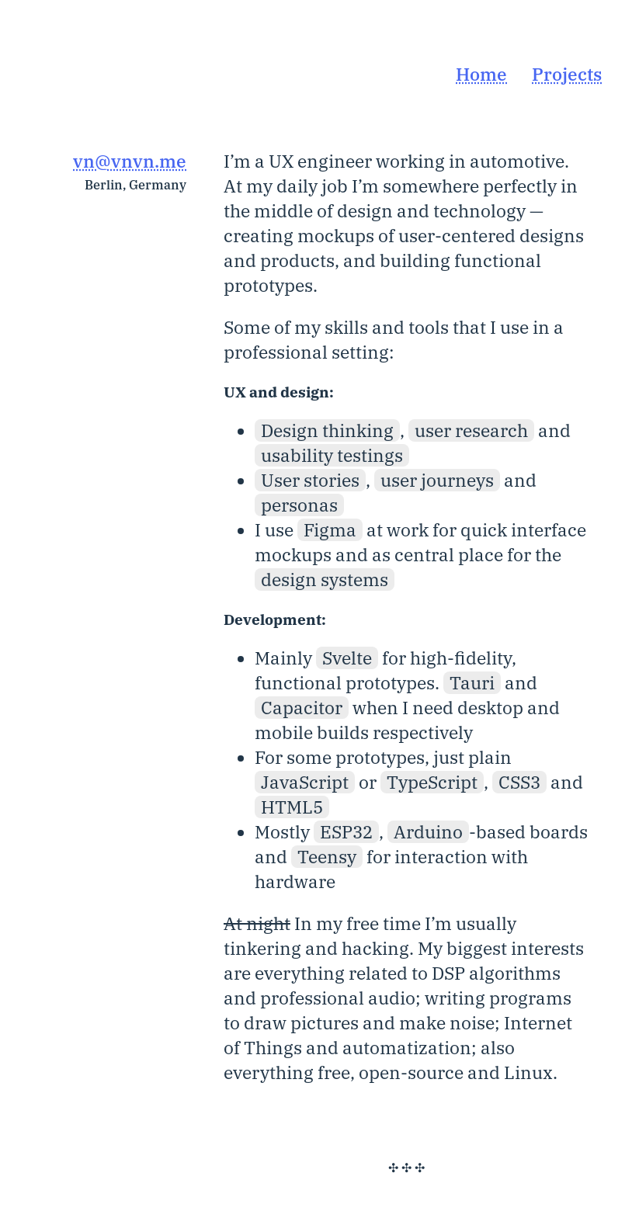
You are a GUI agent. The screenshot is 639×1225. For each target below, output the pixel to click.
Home (481, 74)
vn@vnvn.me (129, 161)
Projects (567, 74)
